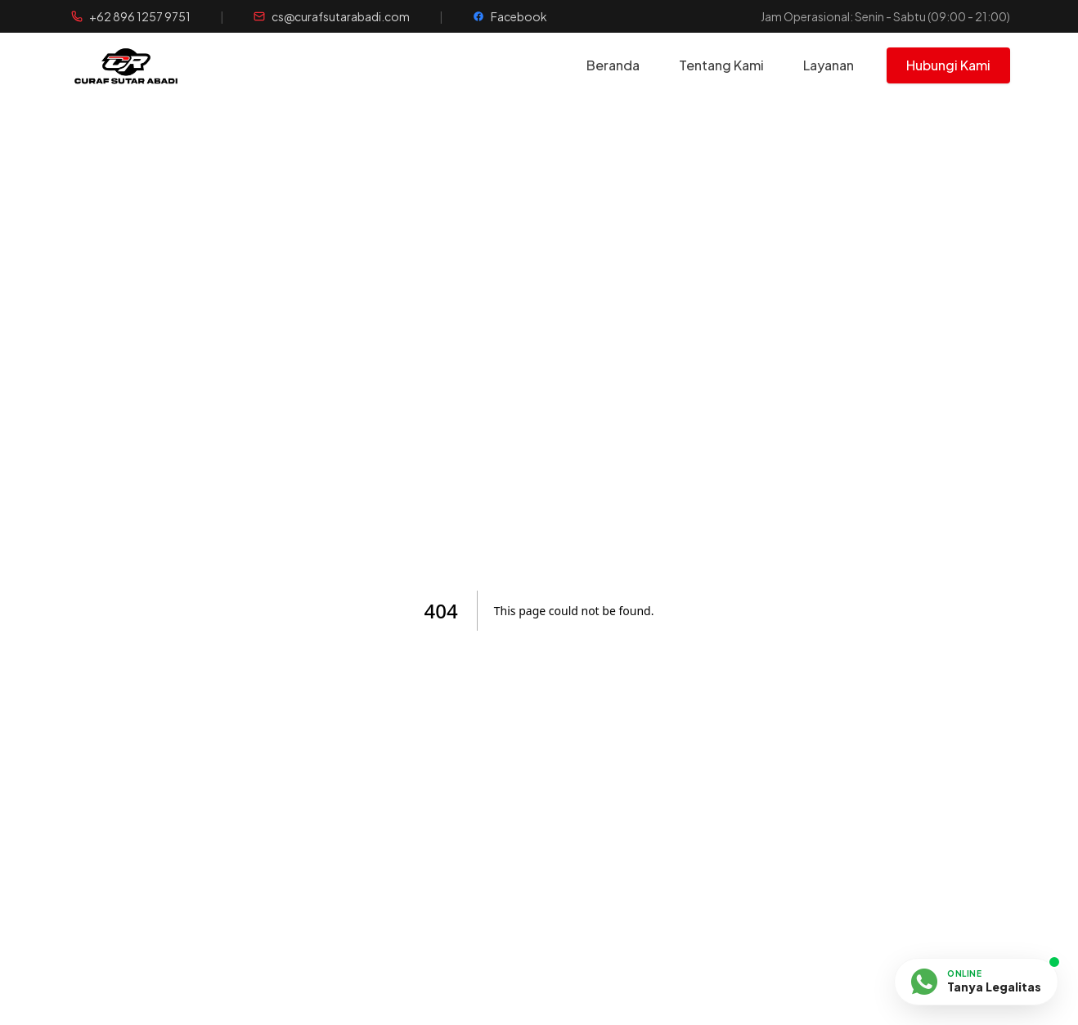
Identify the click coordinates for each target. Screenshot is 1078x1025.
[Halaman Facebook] (509, 16)
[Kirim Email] (331, 16)
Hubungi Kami (948, 65)
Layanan (828, 65)
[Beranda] (159, 65)
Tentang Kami (721, 65)
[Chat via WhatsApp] (976, 982)
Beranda (613, 65)
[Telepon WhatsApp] (131, 16)
